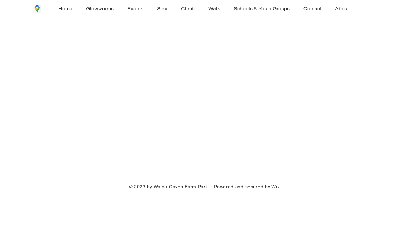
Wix (275, 186)
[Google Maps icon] (37, 9)
